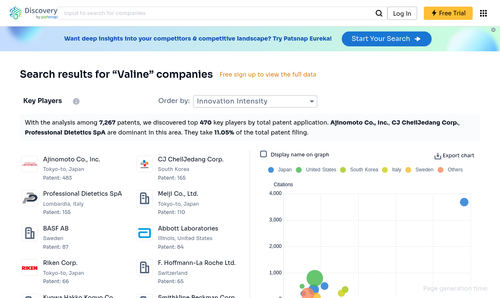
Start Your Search (387, 38)
